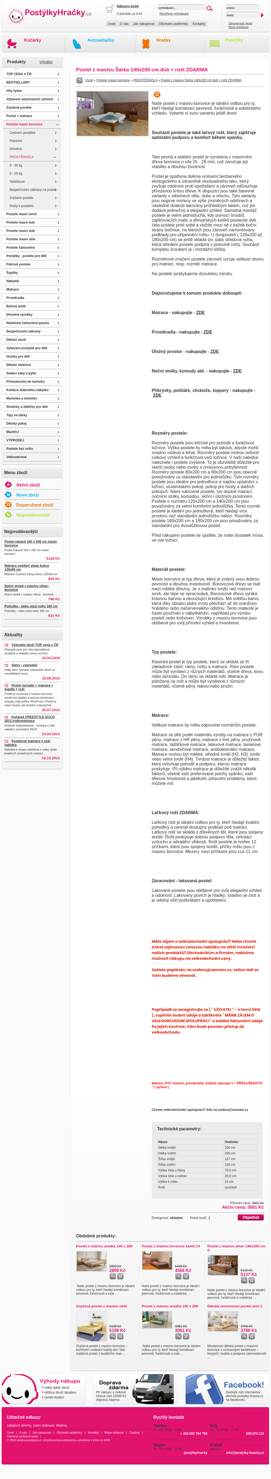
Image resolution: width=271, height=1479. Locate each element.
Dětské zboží (16, 340)
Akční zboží (28, 485)
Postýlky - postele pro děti (26, 256)
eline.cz (98, 1440)
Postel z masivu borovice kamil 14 (171, 1246)
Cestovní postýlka (22, 133)
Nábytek (12, 281)
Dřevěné (16, 149)
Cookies (134, 1432)
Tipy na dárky (16, 415)
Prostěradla (15, 298)
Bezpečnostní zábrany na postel (33, 190)
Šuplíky (12, 273)
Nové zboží (27, 495)
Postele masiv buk (20, 222)
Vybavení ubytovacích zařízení (29, 99)
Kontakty (199, 24)
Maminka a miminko (21, 398)
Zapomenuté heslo (240, 23)
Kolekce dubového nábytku (27, 390)
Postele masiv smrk (21, 214)
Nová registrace (238, 27)
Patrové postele (18, 264)
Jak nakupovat (143, 24)
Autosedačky (101, 40)
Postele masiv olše (20, 239)
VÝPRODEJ (15, 440)
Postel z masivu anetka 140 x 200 (104, 1246)
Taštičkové (17, 182)
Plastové (16, 141)
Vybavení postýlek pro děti (27, 348)
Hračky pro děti (18, 356)
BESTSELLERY (18, 82)
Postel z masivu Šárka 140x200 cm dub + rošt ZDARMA (201, 80)
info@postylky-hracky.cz (245, 1453)
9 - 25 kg (16, 173)
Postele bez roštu (19, 449)
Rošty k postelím (22, 206)
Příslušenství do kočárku (25, 382)
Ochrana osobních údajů (22, 1436)
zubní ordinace (43, 1425)
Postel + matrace (19, 116)
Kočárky (32, 40)
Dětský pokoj (16, 423)
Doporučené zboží (34, 505)
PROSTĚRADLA (22, 157)
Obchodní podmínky (173, 24)
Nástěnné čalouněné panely (27, 323)
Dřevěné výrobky (19, 315)
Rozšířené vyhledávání (174, 13)
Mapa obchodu (114, 1432)
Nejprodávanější (33, 515)
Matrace (12, 289)
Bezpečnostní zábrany (23, 331)
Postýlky (234, 40)
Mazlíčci (12, 432)
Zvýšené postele (19, 107)
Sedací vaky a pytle (21, 373)
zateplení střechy (19, 1425)
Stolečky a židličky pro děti (27, 407)
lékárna (61, 1425)
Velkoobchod (16, 457)
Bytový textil (16, 306)
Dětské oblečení (18, 365)
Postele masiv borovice (24, 124)
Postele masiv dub (20, 231)
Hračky (163, 40)
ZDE (200, 312)
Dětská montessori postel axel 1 (235, 1306)
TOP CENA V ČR (19, 74)
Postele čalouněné (20, 247)
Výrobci (46, 62)
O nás (124, 24)
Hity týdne (14, 91)
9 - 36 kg (16, 165)
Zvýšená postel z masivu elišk (102, 1306)
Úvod (111, 24)
